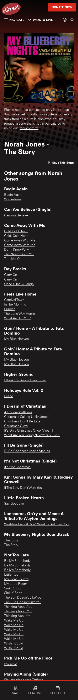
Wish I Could (13, 643)
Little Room (12, 574)
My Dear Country (16, 579)
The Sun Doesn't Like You (23, 597)
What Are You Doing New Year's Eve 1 (32, 435)
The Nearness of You (19, 254)
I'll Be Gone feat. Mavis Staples (27, 451)
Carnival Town (14, 300)
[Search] (72, 19)
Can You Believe (16, 215)
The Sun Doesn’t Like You (22, 602)
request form (29, 128)
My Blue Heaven (16, 339)
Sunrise (9, 309)
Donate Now (62, 7)
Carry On (10, 275)
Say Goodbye (14, 503)
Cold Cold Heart (16, 231)
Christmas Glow (16, 426)
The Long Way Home (19, 314)
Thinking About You (18, 607)
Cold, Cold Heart (16, 236)
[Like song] (60, 162)
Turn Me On (12, 259)
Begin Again (13, 195)
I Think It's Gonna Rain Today (25, 380)
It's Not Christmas (17, 467)
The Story (11, 540)
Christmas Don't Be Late (22, 421)
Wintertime (12, 199)
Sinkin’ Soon (13, 588)
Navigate (14, 20)
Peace (8, 396)
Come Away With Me (19, 240)
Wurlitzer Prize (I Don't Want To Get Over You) (36, 524)
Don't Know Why (16, 249)
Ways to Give (40, 20)
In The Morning (15, 304)
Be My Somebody (17, 561)
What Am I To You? (17, 318)
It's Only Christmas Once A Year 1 (28, 430)
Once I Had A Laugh (19, 284)
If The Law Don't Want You (23, 488)
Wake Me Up (14, 620)
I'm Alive (10, 664)
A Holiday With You (18, 412)
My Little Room (15, 584)
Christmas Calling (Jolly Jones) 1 (28, 417)
